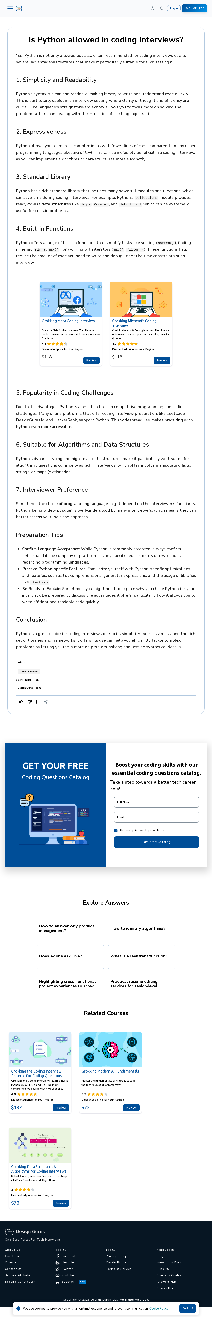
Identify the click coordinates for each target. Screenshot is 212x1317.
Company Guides (169, 1275)
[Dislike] (29, 702)
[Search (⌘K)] (162, 8)
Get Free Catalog (156, 842)
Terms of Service (119, 1269)
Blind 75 (163, 1269)
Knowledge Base (169, 1263)
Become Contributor (20, 1282)
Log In (173, 8)
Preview (91, 360)
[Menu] (10, 8)
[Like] (21, 702)
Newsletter (165, 1288)
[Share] (45, 702)
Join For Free (194, 8)
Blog (160, 1256)
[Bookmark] (38, 702)
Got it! (187, 1308)
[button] (152, 8)
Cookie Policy (158, 1308)
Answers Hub (167, 1282)
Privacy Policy (116, 1256)
